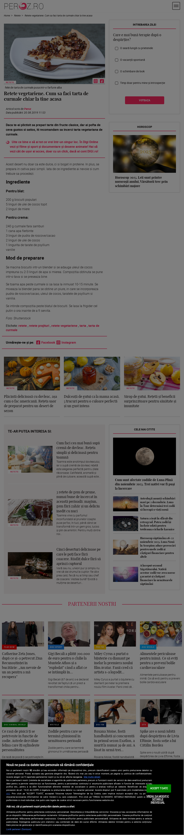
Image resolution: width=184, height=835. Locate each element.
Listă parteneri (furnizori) (18, 829)
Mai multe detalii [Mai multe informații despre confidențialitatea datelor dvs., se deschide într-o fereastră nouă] (92, 776)
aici (8, 793)
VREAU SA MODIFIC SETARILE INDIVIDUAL (157, 799)
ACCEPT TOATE (159, 788)
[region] (92, 797)
